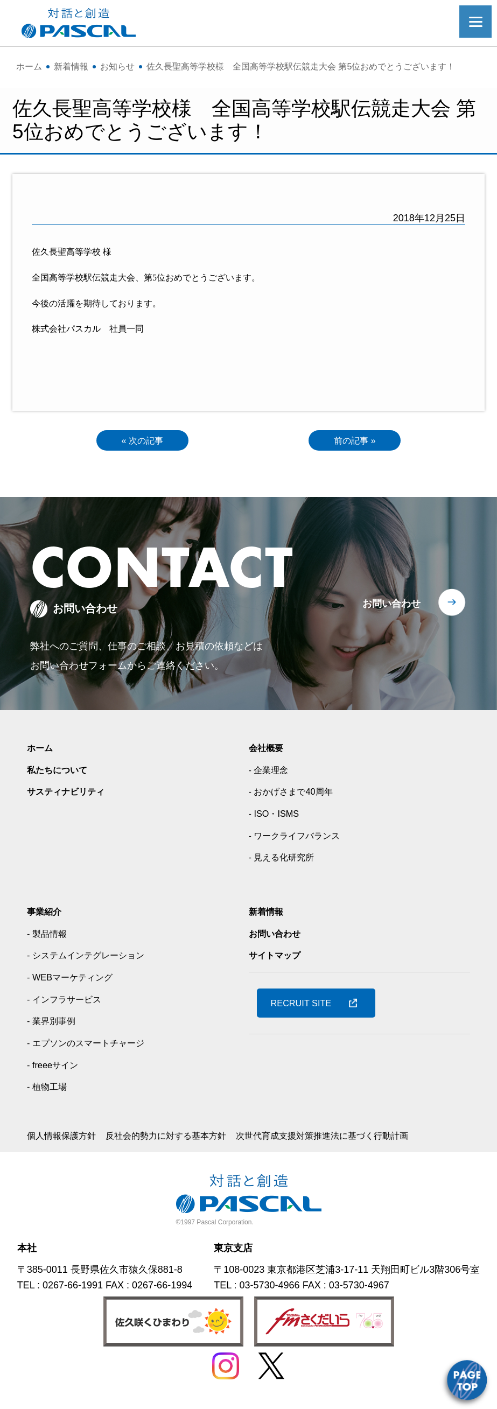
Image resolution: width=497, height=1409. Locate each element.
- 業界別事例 (54, 1023)
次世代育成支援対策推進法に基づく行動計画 (356, 1138)
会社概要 (268, 750)
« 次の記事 (142, 441)
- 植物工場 (49, 1089)
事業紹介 (46, 914)
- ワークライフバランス (300, 837)
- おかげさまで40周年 (296, 794)
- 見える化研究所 (286, 859)
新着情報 (268, 914)
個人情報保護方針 (65, 1138)
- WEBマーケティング (75, 980)
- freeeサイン (55, 1067)
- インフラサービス (68, 1001)
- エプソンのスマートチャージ (93, 1045)
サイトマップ (278, 957)
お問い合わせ (391, 605)
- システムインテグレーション (93, 957)
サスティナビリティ (70, 794)
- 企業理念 (271, 772)
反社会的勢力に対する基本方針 (182, 1138)
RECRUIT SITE (305, 1005)
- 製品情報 (49, 935)
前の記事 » (354, 441)
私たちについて (61, 772)
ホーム (41, 750)
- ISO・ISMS (277, 816)
